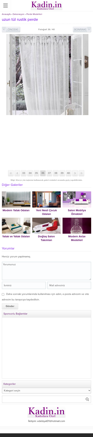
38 (55, 173)
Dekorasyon (18, 14)
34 (30, 173)
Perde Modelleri (34, 14)
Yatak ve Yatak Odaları (16, 236)
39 (62, 173)
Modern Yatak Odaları (16, 210)
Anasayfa (6, 14)
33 (23, 173)
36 (42, 173)
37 (49, 173)
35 (36, 173)
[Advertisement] (46, 142)
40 (68, 173)
